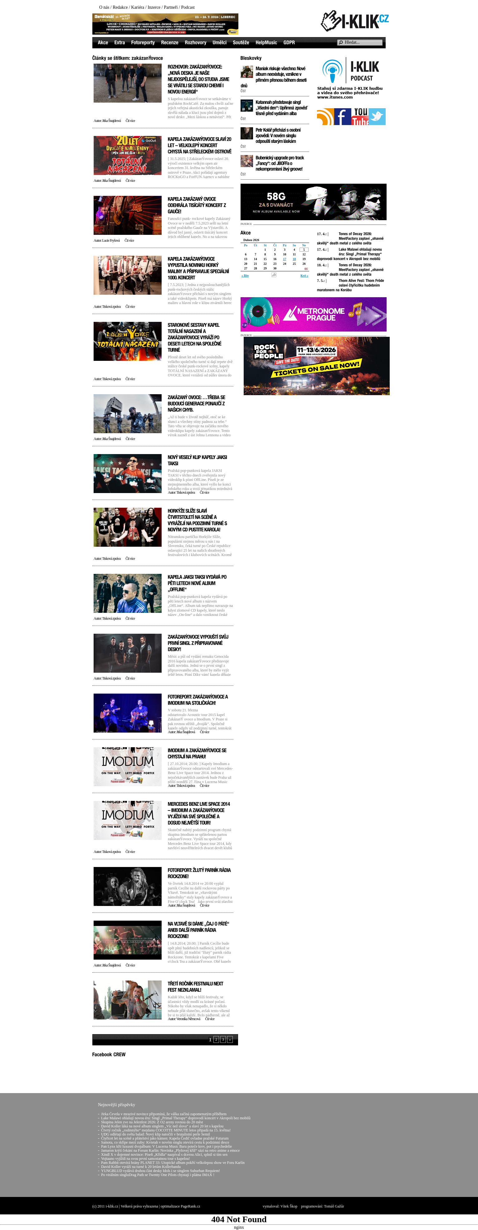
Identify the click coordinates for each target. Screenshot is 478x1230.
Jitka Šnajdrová (111, 121)
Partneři (171, 7)
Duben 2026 (251, 240)
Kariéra (137, 7)
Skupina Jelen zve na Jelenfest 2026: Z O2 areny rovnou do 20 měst (152, 1122)
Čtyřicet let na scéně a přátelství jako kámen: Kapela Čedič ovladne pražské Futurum (165, 1138)
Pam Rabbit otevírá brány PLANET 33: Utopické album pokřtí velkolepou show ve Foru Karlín (173, 1162)
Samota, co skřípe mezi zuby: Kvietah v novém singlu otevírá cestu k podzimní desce (165, 1142)
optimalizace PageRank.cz (180, 1206)
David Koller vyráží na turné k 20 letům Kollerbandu (141, 1167)
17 (284, 259)
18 (294, 259)
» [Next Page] (230, 1039)
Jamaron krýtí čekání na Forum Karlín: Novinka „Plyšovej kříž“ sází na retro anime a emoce (170, 1150)
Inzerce (154, 7)
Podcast (188, 7)
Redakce (120, 7)
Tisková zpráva (111, 306)
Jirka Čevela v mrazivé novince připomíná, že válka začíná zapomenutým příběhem (164, 1114)
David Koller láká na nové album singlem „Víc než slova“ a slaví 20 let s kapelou (162, 1126)
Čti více (130, 121)
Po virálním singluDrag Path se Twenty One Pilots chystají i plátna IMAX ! (157, 1175)
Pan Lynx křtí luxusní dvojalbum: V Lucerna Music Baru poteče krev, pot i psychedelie (166, 1146)
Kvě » (304, 275)
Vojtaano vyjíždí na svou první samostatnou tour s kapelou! (145, 1158)
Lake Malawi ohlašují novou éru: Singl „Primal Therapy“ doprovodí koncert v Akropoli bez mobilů (176, 1118)
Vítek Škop (288, 1206)
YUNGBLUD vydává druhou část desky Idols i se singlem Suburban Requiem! (160, 1171)
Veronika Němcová (188, 1019)
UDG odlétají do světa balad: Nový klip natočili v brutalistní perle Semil (155, 1134)
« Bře (245, 275)
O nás (104, 7)
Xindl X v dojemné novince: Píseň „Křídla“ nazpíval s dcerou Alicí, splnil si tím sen (164, 1154)
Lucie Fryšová (111, 240)
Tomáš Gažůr (334, 1206)
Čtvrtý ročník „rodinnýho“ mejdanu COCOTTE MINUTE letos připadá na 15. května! (166, 1130)
